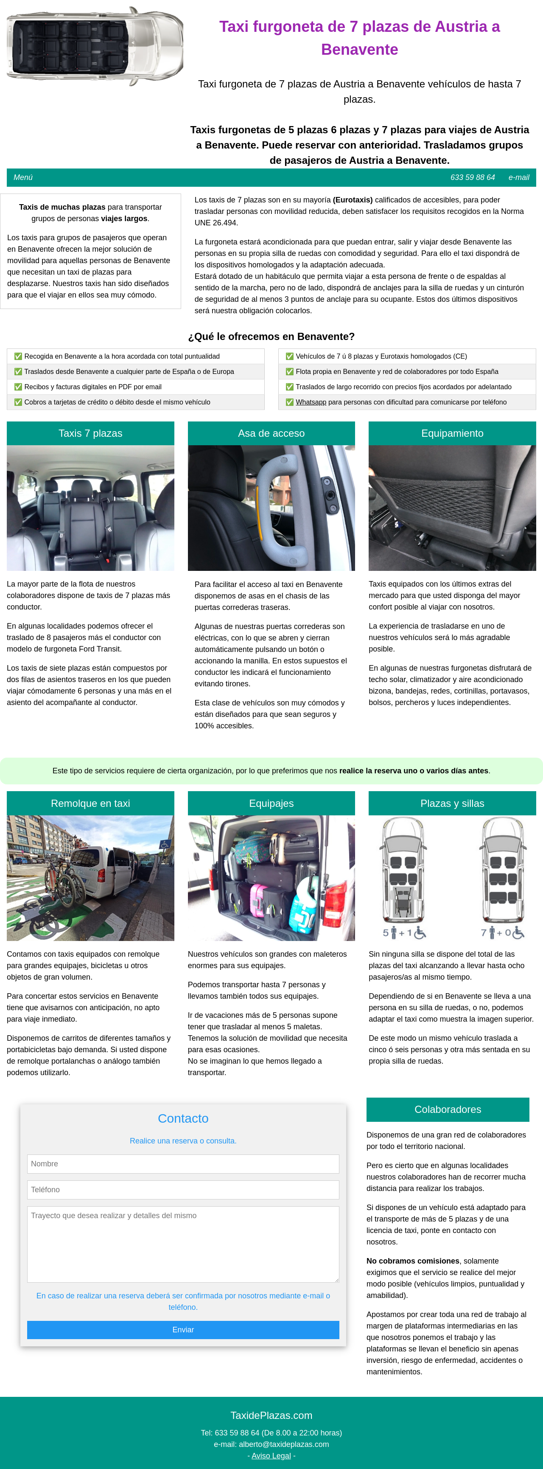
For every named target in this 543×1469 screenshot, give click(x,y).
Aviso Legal (271, 1456)
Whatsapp (311, 402)
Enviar (183, 1330)
